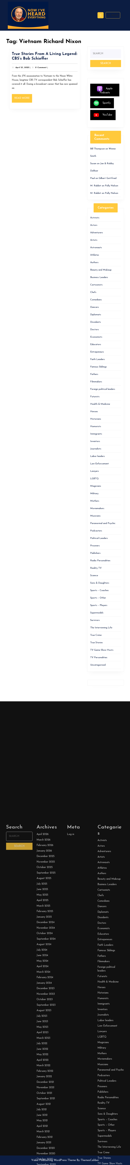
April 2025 (42, 1103)
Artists (93, 240)
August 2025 (44, 1081)
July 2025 (42, 1086)
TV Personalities (98, 657)
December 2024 (46, 1125)
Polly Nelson (111, 185)
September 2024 (46, 1141)
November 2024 (46, 1130)
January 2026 (44, 1053)
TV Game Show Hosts (101, 650)
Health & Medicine (100, 404)
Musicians (95, 516)
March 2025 (43, 1108)
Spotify (102, 103)
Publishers (95, 553)
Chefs (93, 292)
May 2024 (42, 1163)
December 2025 (46, 1059)
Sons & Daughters (99, 583)
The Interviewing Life (101, 627)
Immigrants (96, 434)
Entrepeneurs (97, 352)
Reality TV (96, 568)
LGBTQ (94, 478)
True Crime (96, 635)
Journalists (95, 449)
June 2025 (42, 1092)
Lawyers (94, 471)
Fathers (94, 374)
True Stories (96, 642)
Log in (70, 1037)
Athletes (94, 255)
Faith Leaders (97, 359)
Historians (95, 419)
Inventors (95, 441)
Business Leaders (99, 277)
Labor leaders (97, 456)
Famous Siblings (98, 367)
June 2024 (42, 1158)
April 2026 (43, 1037)
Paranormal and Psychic (102, 523)
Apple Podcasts (105, 90)
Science (94, 575)
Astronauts (96, 247)
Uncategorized (98, 665)
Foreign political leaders (102, 389)
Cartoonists (96, 285)
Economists (96, 337)
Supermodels (96, 613)
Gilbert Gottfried (107, 178)
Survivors (95, 620)
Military (94, 493)
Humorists (95, 426)
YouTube (103, 115)
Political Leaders (99, 538)
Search (112, 15)
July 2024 (42, 1152)
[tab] (101, 15)
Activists (94, 217)
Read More (25, 97)
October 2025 (45, 1070)
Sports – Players (98, 605)
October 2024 (45, 1136)
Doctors (94, 329)
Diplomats (95, 314)
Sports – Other (98, 598)
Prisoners (95, 545)
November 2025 (46, 1064)
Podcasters (96, 531)
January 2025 (44, 1119)
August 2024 (44, 1147)
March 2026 (43, 1042)
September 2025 (46, 1075)
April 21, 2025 (24, 69)
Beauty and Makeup (101, 270)
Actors (93, 225)
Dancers (94, 307)
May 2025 (42, 1097)
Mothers (94, 501)
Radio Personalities (100, 560)
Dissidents (95, 322)
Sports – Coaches (99, 590)
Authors (94, 262)
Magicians (95, 486)
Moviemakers (97, 508)
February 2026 (45, 1048)
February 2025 (45, 1114)
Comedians (96, 299)
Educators (95, 344)
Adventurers (96, 232)
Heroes (94, 411)
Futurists (95, 396)
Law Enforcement (99, 463)
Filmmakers (96, 381)
